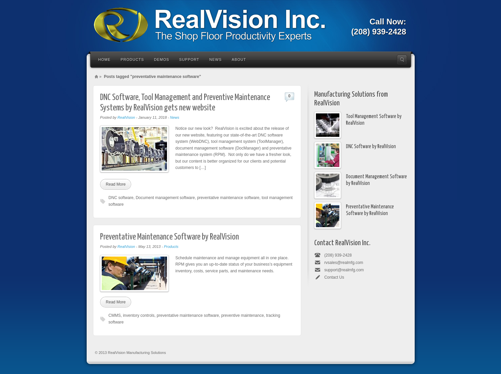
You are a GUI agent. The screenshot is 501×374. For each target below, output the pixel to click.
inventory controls (138, 315)
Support (189, 60)
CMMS (114, 315)
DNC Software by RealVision (371, 146)
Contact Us (334, 277)
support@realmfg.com (344, 270)
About (239, 60)
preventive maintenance (242, 315)
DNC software (121, 197)
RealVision (126, 117)
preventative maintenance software (228, 197)
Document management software (165, 197)
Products (132, 60)
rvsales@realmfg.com (343, 262)
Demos (161, 60)
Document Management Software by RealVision (376, 180)
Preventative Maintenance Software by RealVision (169, 237)
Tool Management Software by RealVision (374, 119)
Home (104, 60)
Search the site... (402, 60)
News (216, 60)
